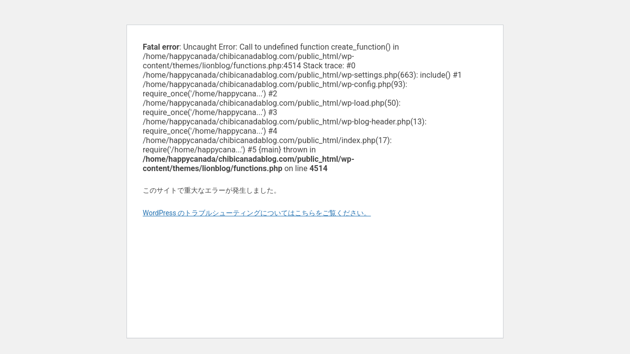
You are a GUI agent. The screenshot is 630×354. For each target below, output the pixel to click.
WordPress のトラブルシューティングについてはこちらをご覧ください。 (257, 213)
